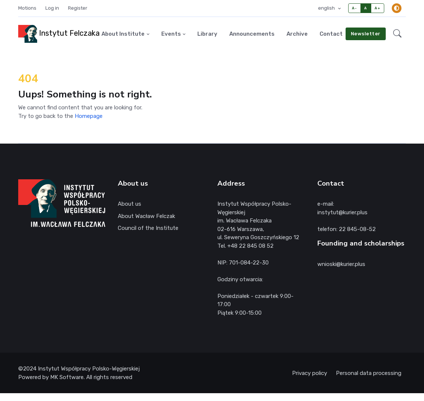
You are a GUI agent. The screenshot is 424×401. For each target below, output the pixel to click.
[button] (397, 34)
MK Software (67, 377)
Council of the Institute (148, 228)
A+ (377, 8)
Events (171, 34)
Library (207, 34)
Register (77, 8)
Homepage (89, 116)
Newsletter (366, 33)
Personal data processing (368, 373)
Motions (27, 8)
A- (354, 8)
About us (129, 203)
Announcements (252, 34)
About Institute (123, 34)
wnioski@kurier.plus (341, 264)
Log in (52, 8)
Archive (297, 34)
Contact (331, 34)
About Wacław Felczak (146, 216)
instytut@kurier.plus (342, 212)
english (327, 8)
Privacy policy (309, 373)
